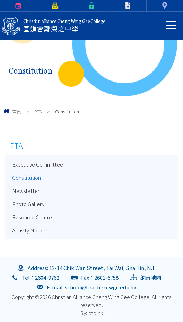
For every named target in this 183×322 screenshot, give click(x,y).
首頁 (16, 111)
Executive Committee (37, 164)
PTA (38, 111)
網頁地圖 (150, 277)
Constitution (26, 177)
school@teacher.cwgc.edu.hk (101, 287)
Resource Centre (32, 217)
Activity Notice (29, 230)
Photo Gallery (28, 203)
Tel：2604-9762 (40, 277)
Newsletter (26, 190)
